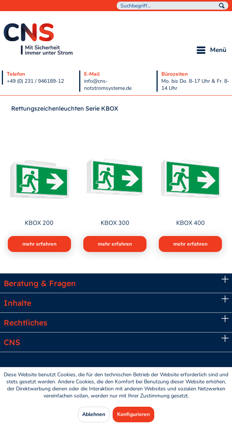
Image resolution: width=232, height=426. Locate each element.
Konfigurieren (133, 414)
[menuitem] (172, 5)
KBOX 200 (39, 223)
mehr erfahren (39, 244)
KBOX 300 (115, 223)
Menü (211, 49)
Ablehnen (93, 414)
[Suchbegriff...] (172, 5)
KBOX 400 (190, 223)
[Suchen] (221, 6)
